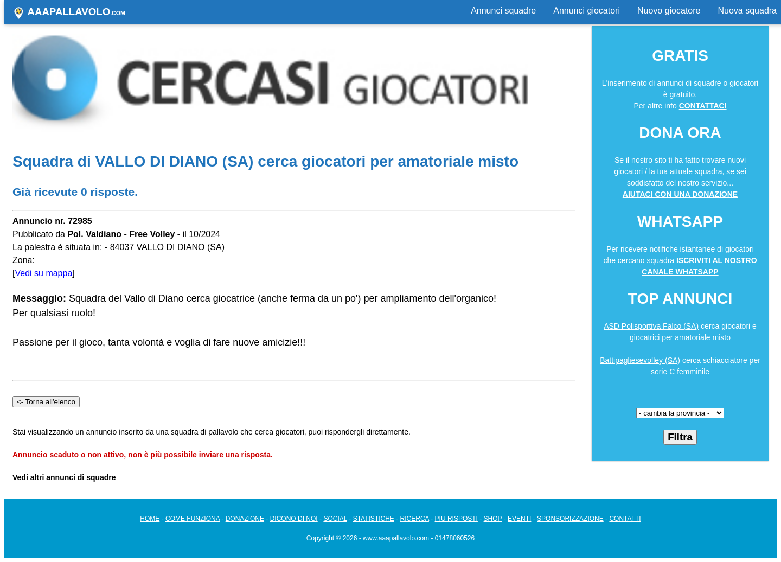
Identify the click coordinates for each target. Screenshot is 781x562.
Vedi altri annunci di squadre (64, 477)
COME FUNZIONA (192, 518)
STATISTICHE (373, 518)
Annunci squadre (503, 10)
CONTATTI (625, 518)
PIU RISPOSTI (456, 518)
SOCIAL (335, 518)
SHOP (493, 518)
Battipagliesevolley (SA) (640, 360)
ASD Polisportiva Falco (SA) (651, 326)
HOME (149, 518)
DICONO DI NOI (294, 518)
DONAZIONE (245, 518)
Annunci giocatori (586, 10)
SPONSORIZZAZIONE (570, 518)
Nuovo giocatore (669, 10)
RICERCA (414, 518)
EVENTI (519, 518)
